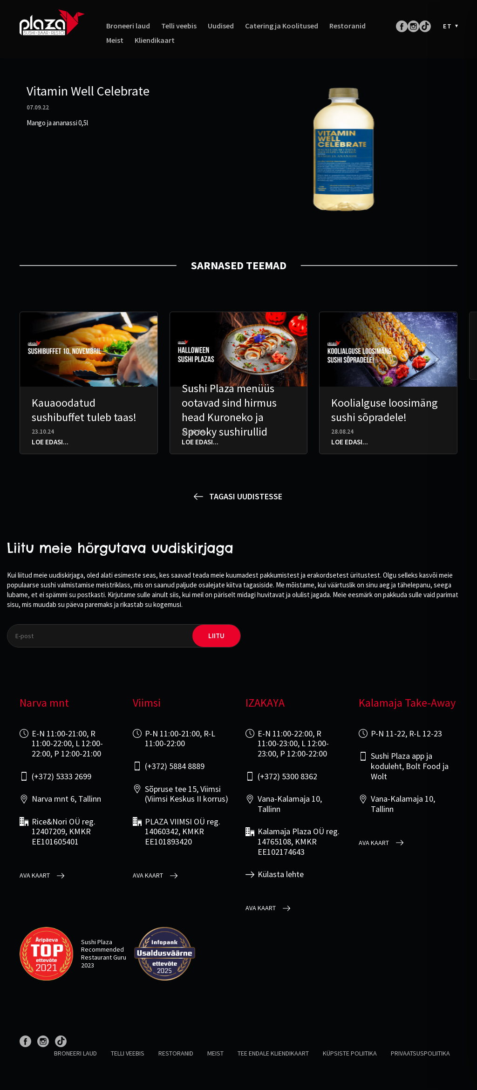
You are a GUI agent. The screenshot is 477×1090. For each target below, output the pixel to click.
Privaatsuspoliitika (420, 1053)
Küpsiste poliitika (350, 1053)
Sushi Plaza (96, 942)
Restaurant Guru (103, 957)
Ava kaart (35, 875)
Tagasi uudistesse (245, 496)
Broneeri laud (128, 26)
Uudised (221, 26)
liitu (216, 635)
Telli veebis (179, 26)
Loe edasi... (50, 441)
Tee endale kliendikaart (273, 1053)
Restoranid (347, 26)
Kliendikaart (155, 41)
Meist (114, 41)
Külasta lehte (281, 874)
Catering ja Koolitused (281, 26)
